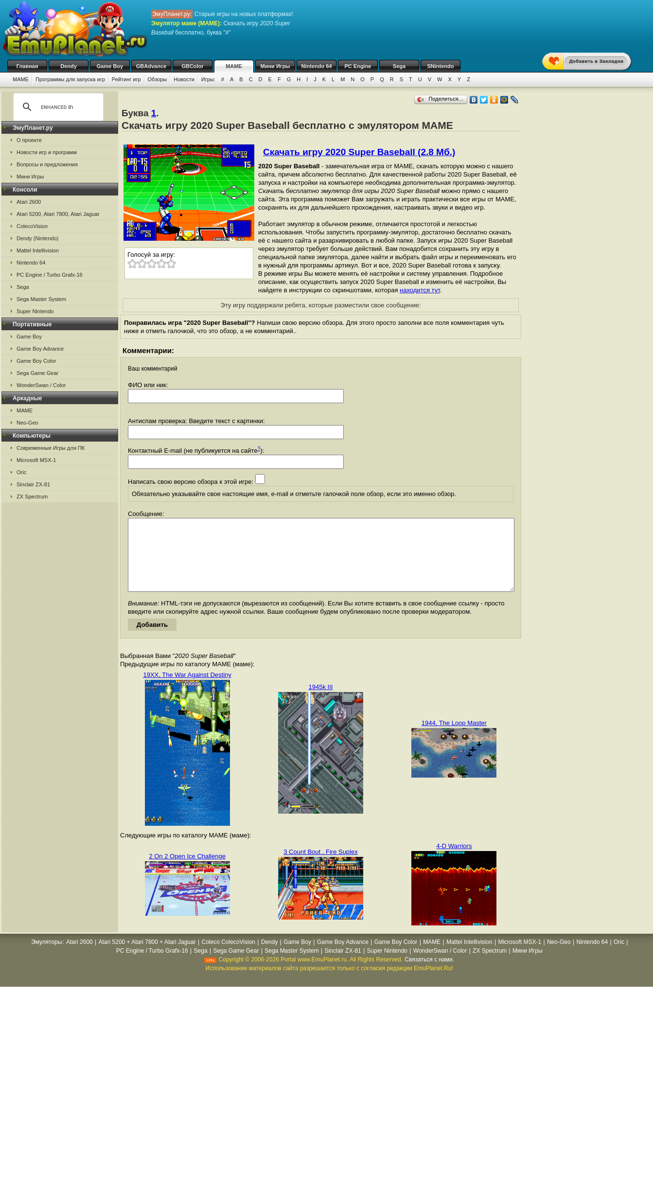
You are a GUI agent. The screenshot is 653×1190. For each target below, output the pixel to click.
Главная (27, 66)
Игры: (208, 79)
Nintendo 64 (316, 66)
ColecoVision (32, 226)
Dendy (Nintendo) (37, 238)
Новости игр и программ (47, 152)
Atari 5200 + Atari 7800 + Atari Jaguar (147, 956)
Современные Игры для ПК (51, 448)
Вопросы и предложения (47, 164)
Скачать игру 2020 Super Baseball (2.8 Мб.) (359, 152)
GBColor (192, 66)
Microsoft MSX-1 (36, 460)
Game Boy (110, 66)
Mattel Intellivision (38, 250)
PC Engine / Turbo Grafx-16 (50, 275)
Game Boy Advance (40, 349)
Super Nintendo (35, 311)
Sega (399, 66)
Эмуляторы (46, 956)
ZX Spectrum (32, 496)
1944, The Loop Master (454, 737)
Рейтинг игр (126, 79)
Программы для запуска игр (70, 79)
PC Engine (357, 66)
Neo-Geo (27, 423)
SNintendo (440, 66)
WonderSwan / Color (41, 385)
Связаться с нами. (429, 974)
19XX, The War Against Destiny (187, 689)
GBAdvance (151, 66)
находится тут (420, 290)
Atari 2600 (29, 202)
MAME (234, 66)
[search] (57, 107)
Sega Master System (41, 299)
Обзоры (157, 79)
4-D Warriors (454, 860)
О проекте (29, 140)
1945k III (321, 701)
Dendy (68, 66)
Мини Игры (275, 66)
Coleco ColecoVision (228, 956)
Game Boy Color (36, 361)
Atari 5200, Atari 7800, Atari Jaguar (58, 214)
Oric (21, 472)
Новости (184, 79)
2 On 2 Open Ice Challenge (187, 870)
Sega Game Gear (37, 373)
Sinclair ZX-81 (33, 484)
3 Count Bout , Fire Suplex (320, 866)
